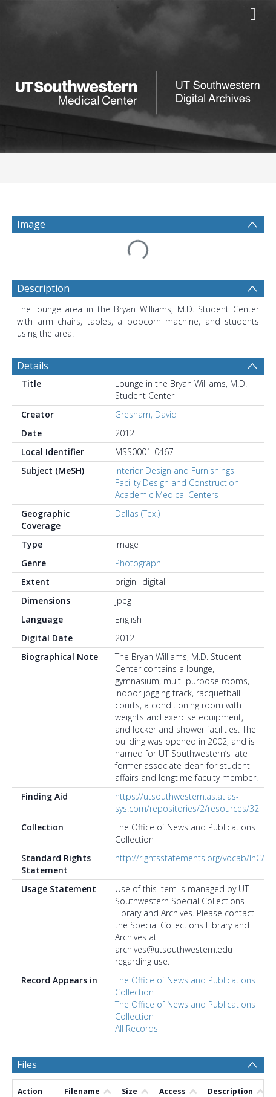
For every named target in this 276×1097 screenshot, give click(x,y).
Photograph (138, 563)
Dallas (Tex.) (137, 513)
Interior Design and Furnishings (174, 470)
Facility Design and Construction (177, 482)
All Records (136, 1028)
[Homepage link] (138, 89)
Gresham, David (146, 414)
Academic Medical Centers (166, 494)
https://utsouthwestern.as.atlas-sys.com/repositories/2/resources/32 (187, 802)
